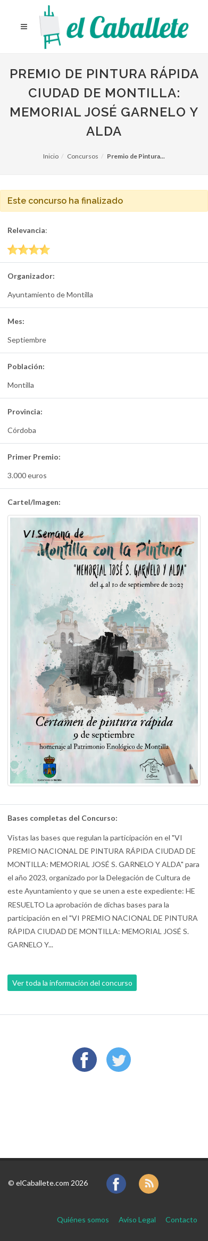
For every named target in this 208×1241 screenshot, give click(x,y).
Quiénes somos (83, 1219)
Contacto (181, 1219)
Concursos (82, 156)
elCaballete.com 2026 (52, 1182)
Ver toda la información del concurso (72, 982)
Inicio (51, 156)
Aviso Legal (137, 1219)
